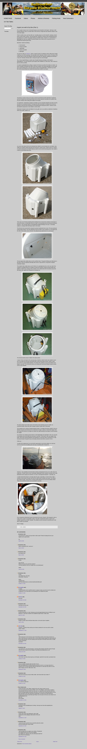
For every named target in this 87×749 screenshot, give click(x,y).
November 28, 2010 (22, 606)
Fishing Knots (56, 18)
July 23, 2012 (21, 622)
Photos (33, 18)
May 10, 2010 (21, 547)
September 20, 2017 (22, 736)
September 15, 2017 (22, 725)
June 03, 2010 (21, 569)
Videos (26, 18)
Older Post (55, 741)
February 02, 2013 (22, 669)
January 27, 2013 (22, 658)
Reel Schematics (68, 18)
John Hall (20, 626)
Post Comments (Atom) (26, 743)
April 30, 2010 (21, 540)
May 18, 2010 (21, 554)
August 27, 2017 (22, 708)
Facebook (18, 18)
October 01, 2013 (22, 676)
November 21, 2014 (22, 700)
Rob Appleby (21, 587)
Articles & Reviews (43, 18)
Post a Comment (22, 739)
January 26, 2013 (22, 651)
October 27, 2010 (22, 583)
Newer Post (19, 741)
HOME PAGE (8, 18)
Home (37, 741)
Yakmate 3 (28, 53)
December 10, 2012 (22, 643)
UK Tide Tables (8, 21)
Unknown (20, 596)
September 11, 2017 (22, 717)
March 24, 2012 (22, 615)
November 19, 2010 (22, 599)
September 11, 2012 (22, 630)
